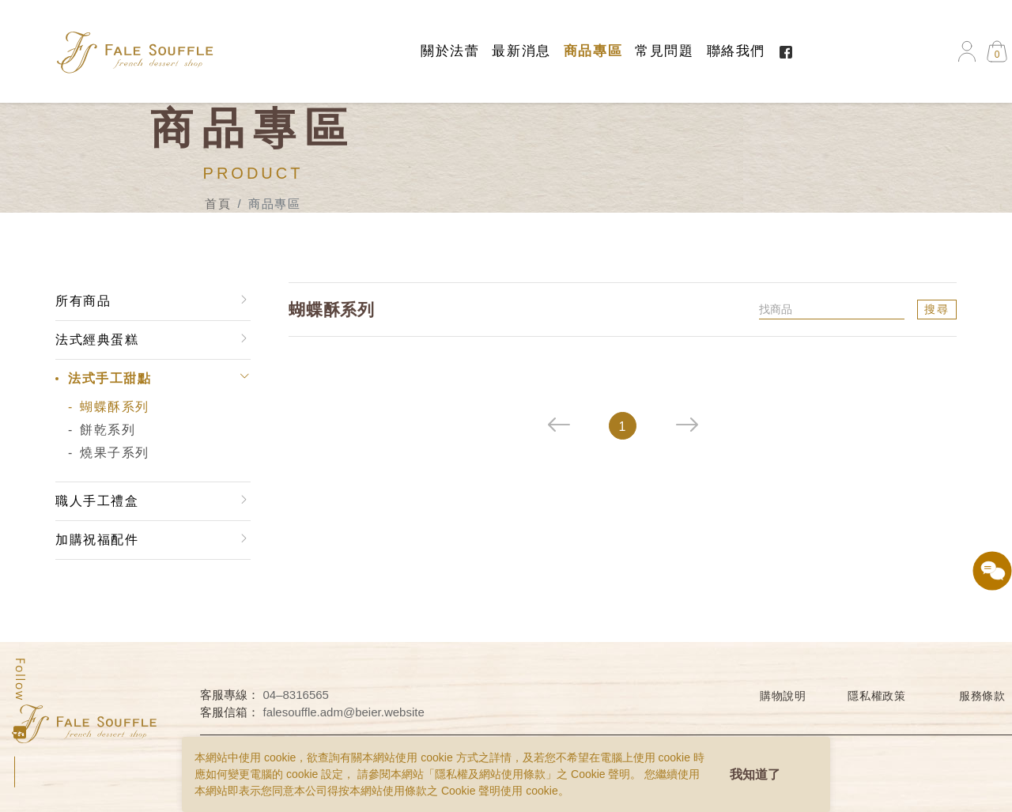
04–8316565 (296, 694)
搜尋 (937, 309)
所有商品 (82, 301)
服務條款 (982, 695)
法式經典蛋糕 (96, 339)
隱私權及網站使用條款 (490, 774)
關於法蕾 (450, 51)
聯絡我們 (736, 51)
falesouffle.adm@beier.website (344, 712)
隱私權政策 (877, 695)
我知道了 (755, 774)
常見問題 (664, 51)
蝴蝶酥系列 (114, 407)
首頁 (218, 203)
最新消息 (521, 51)
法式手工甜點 (109, 378)
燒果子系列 (114, 452)
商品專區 (593, 51)
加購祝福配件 (96, 539)
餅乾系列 (106, 429)
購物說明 (783, 695)
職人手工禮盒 (96, 501)
